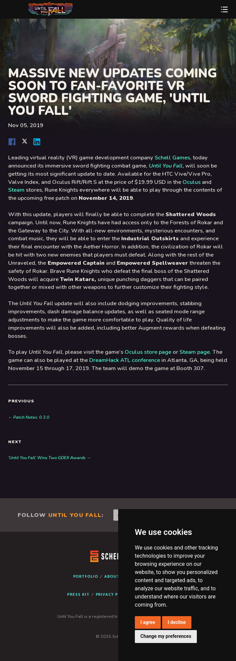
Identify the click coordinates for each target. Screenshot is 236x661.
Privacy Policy (113, 594)
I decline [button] (177, 622)
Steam (16, 190)
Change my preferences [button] (165, 636)
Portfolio (85, 576)
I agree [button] (147, 622)
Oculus (192, 182)
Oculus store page (148, 352)
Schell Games (172, 157)
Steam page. (195, 352)
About (112, 576)
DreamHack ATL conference (124, 360)
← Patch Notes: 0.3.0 (29, 417)
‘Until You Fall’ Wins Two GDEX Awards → (49, 457)
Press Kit (78, 594)
